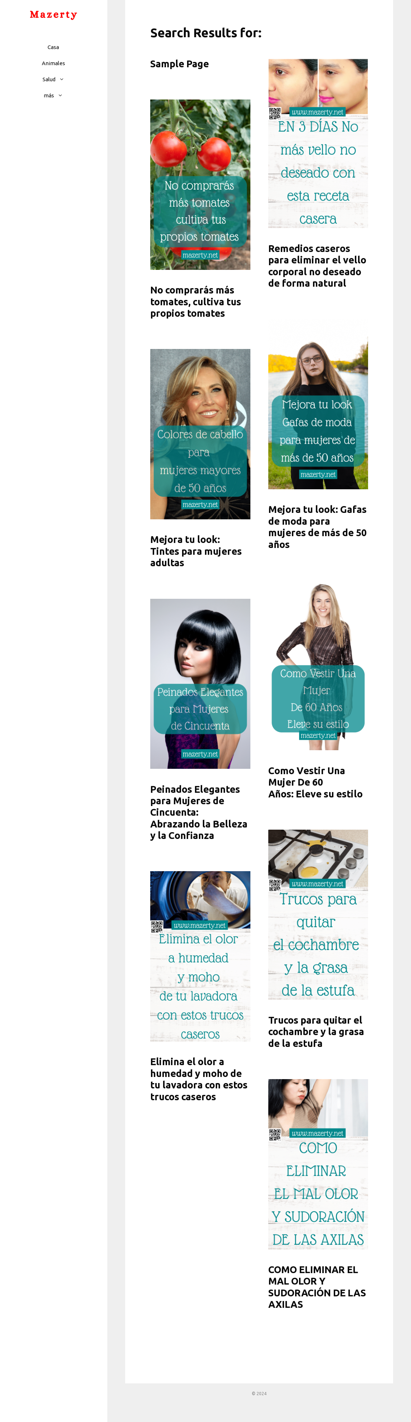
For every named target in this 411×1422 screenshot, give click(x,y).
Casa (53, 47)
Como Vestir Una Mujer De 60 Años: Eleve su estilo (315, 782)
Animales (53, 63)
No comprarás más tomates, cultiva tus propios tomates (195, 302)
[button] (63, 79)
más (57, 95)
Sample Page (179, 63)
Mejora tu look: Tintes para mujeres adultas (196, 551)
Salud (57, 79)
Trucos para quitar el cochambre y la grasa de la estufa (316, 1032)
